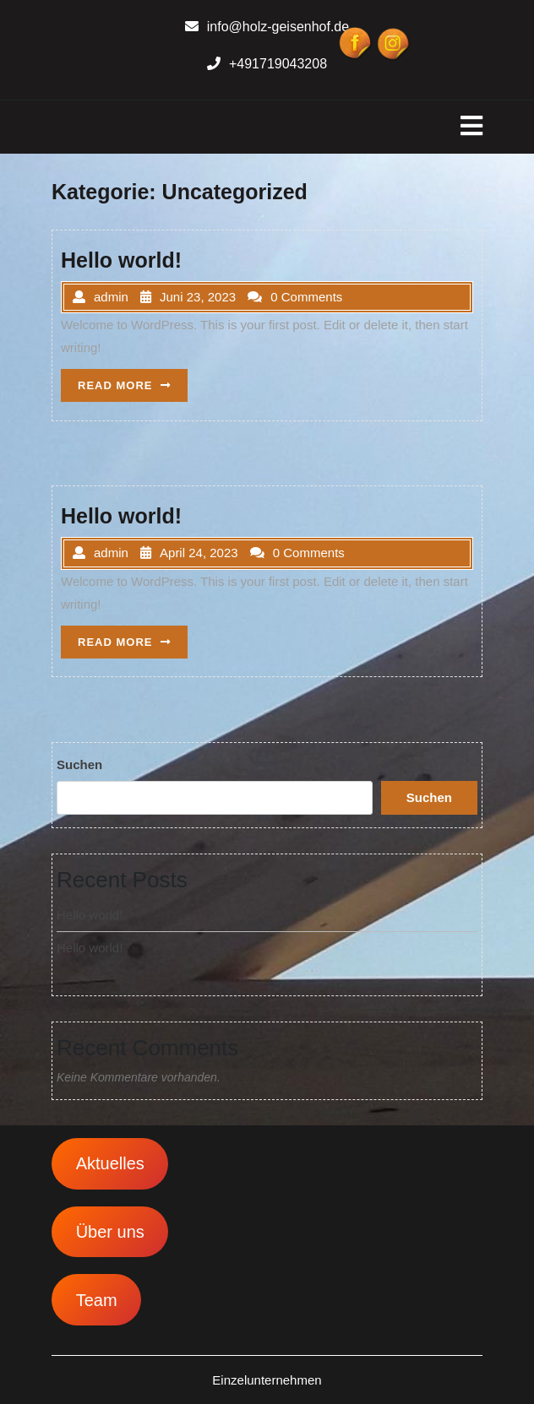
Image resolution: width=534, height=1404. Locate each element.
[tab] (471, 125)
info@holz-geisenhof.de (267, 26)
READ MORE (133, 388)
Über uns (110, 1231)
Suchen (79, 764)
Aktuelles (110, 1163)
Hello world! (90, 915)
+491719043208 (267, 64)
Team (96, 1300)
